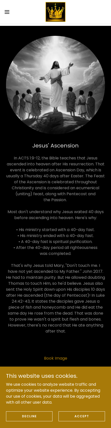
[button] (10, 12)
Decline (29, 419)
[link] (56, 12)
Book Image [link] (55, 358)
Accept (81, 419)
